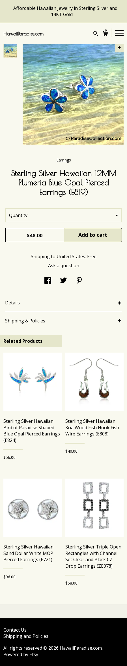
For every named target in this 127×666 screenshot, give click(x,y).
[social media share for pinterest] (79, 281)
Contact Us (15, 630)
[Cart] (105, 34)
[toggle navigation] (119, 32)
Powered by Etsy (20, 654)
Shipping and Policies (25, 636)
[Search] (96, 34)
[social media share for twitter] (63, 281)
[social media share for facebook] (47, 281)
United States (71, 256)
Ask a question (63, 265)
